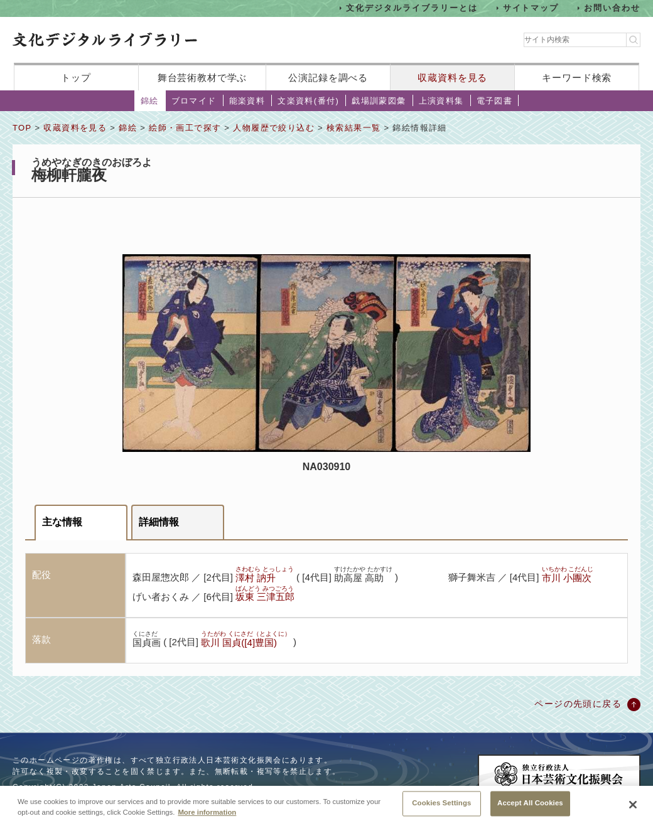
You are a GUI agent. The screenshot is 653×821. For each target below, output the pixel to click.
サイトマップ (531, 8)
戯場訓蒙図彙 (379, 100)
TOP (22, 127)
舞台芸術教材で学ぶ (202, 77)
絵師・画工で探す (185, 127)
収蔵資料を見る (452, 77)
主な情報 (62, 522)
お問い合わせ (612, 8)
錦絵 (150, 100)
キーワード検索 (577, 77)
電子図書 (495, 100)
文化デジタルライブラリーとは (411, 8)
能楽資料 (247, 100)
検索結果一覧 (353, 127)
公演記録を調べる (328, 77)
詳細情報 (159, 522)
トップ (76, 77)
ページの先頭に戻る (578, 704)
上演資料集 (441, 100)
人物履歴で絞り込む (274, 127)
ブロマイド (194, 100)
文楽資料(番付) (308, 100)
